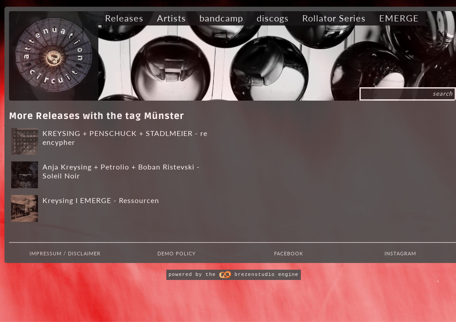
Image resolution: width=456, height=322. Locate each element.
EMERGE (399, 18)
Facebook (288, 253)
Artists (171, 18)
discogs (273, 18)
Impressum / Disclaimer (65, 253)
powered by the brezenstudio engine (233, 274)
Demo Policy (176, 253)
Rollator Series (334, 18)
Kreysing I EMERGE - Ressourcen (100, 200)
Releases (124, 18)
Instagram (400, 253)
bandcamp (221, 18)
